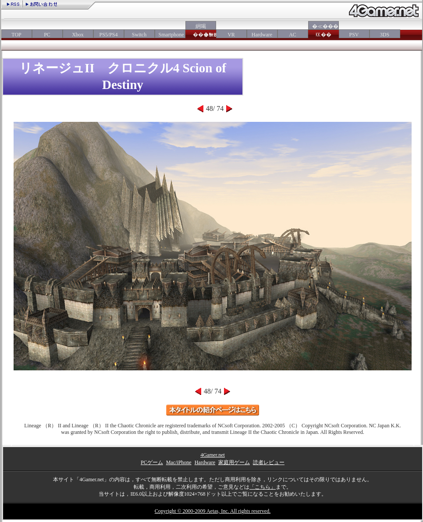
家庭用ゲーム (234, 462)
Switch (139, 35)
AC (292, 35)
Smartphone (170, 35)
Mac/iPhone (179, 462)
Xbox (78, 35)
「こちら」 (262, 487)
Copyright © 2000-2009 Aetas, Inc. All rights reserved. (212, 511)
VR (231, 35)
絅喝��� (201, 30)
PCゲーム (152, 462)
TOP (16, 35)
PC (47, 35)
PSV (354, 35)
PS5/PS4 (108, 35)
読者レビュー (268, 462)
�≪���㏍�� (323, 30)
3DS (384, 35)
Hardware (262, 35)
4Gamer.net (212, 455)
